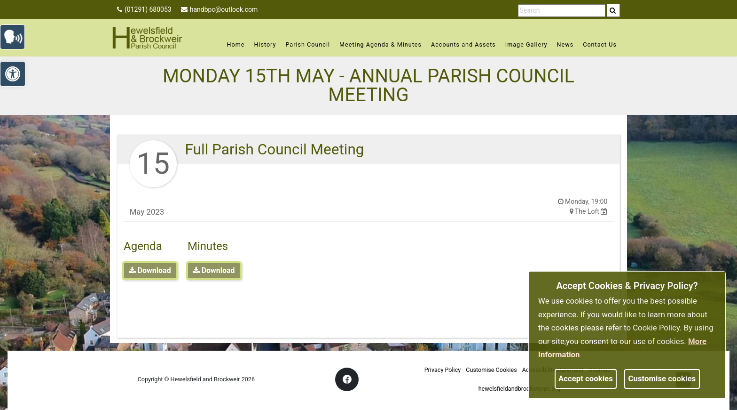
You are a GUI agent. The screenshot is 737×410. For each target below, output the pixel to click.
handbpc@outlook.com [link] (219, 9)
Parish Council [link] (307, 44)
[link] (613, 10)
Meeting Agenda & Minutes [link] (380, 44)
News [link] (565, 44)
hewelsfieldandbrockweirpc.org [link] (519, 388)
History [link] (265, 44)
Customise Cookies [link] (491, 369)
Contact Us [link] (600, 44)
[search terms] (561, 10)
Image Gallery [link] (526, 44)
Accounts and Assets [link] (463, 44)
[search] (613, 10)
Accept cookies (585, 378)
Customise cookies (662, 378)
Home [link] (236, 44)
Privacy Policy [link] (442, 369)
